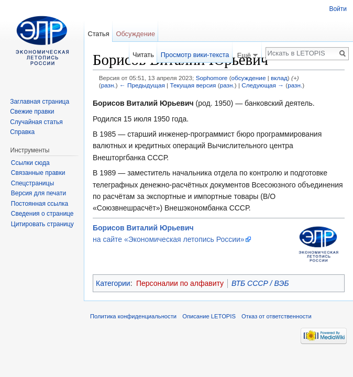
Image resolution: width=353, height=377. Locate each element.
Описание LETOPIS (209, 316)
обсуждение (248, 77)
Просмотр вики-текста (195, 55)
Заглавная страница (39, 101)
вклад (279, 77)
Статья (98, 34)
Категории (113, 283)
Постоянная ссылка (39, 203)
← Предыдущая (142, 85)
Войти (338, 9)
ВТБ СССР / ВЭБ (260, 283)
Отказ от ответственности (276, 316)
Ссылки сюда (30, 163)
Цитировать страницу (42, 224)
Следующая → (262, 85)
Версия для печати (38, 193)
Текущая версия (193, 85)
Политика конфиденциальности (133, 316)
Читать (143, 55)
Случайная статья (36, 122)
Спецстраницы (32, 183)
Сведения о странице (42, 213)
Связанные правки (38, 172)
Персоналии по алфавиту (180, 283)
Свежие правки (32, 111)
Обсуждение (135, 34)
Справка (22, 132)
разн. (108, 85)
